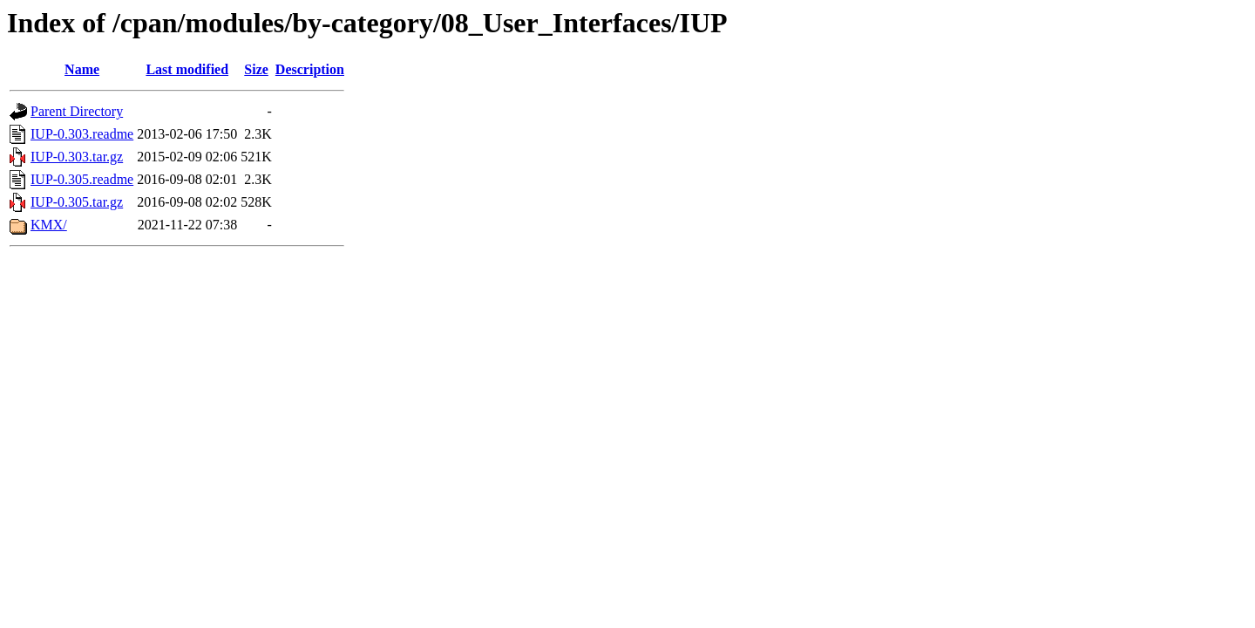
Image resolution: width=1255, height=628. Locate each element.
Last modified (187, 69)
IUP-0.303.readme (82, 133)
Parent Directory (77, 111)
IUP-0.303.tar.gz (77, 156)
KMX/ (49, 224)
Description (309, 69)
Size (256, 69)
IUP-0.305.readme (82, 179)
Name (81, 69)
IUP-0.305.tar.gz (77, 202)
